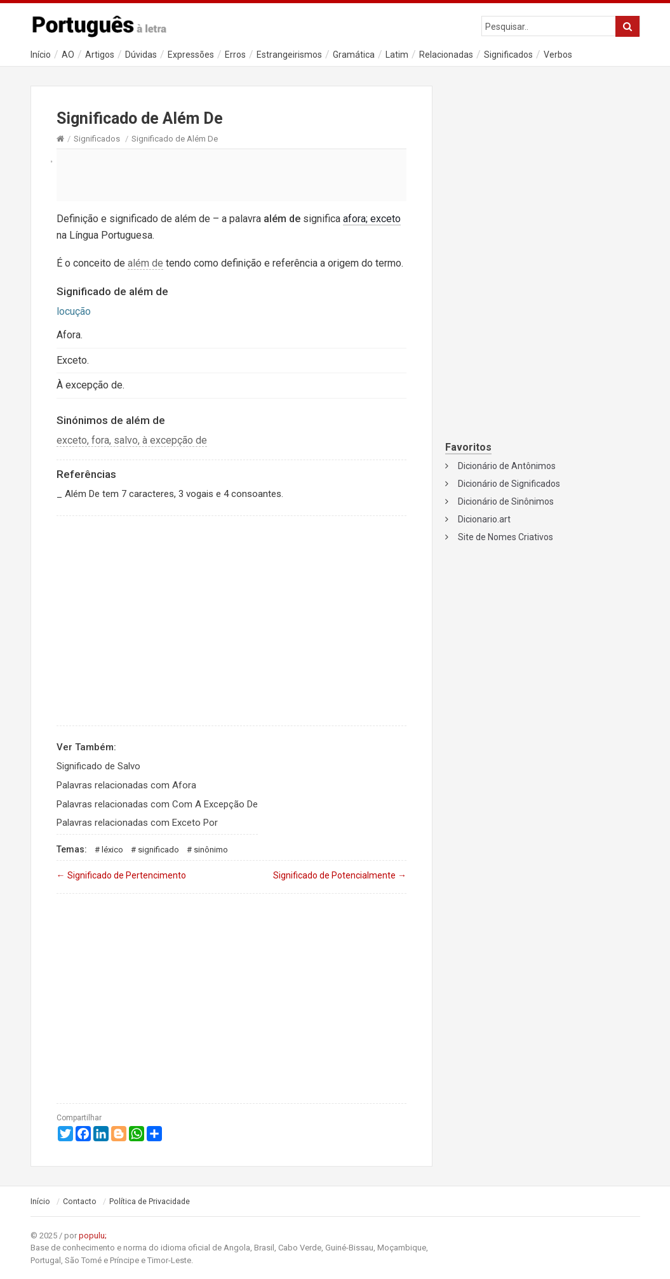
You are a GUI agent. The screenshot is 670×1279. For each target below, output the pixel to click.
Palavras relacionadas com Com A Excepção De (157, 804)
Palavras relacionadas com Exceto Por (137, 822)
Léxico (112, 849)
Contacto (80, 1201)
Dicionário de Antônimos (507, 466)
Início (40, 55)
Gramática (354, 55)
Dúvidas (141, 55)
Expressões (191, 55)
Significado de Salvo (98, 766)
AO (68, 55)
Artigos (99, 55)
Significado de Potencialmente (339, 875)
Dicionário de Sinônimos (506, 501)
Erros (235, 55)
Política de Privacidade (149, 1201)
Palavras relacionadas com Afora (126, 785)
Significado (158, 849)
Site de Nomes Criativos (505, 537)
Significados (508, 55)
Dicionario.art (484, 519)
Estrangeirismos (289, 55)
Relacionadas (446, 55)
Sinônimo (211, 849)
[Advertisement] (232, 175)
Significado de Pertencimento (121, 875)
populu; (93, 1235)
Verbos (558, 55)
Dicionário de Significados (509, 484)
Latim (396, 55)
